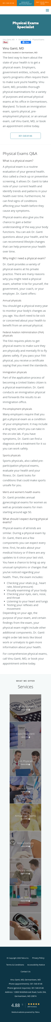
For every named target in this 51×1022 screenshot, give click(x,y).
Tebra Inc (25, 958)
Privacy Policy (38, 958)
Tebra (37, 1012)
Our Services (23, 39)
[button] (25, 3)
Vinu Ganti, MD (9, 39)
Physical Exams (38, 39)
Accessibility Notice (36, 964)
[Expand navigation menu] (47, 10)
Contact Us (25, 971)
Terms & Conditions (15, 964)
